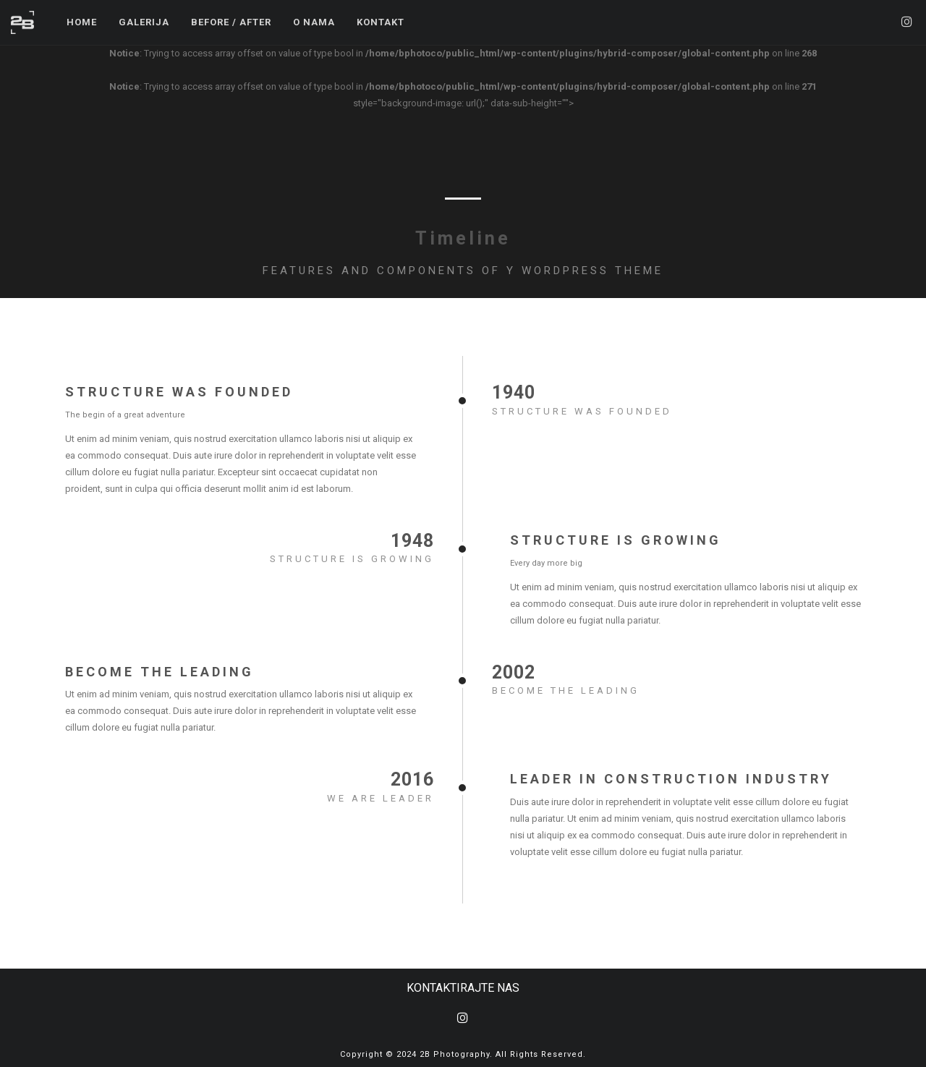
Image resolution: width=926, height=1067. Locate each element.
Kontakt (380, 22)
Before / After (231, 22)
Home (82, 22)
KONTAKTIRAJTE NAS (463, 988)
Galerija (144, 22)
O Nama (314, 22)
